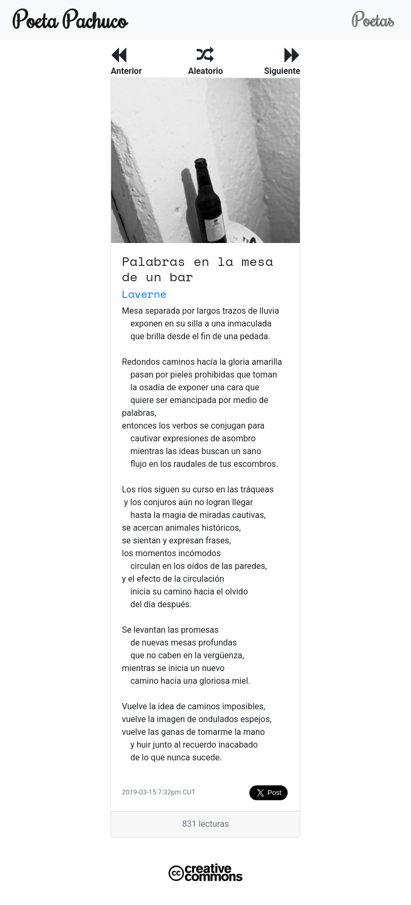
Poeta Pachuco (70, 19)
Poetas (373, 19)
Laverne (144, 293)
